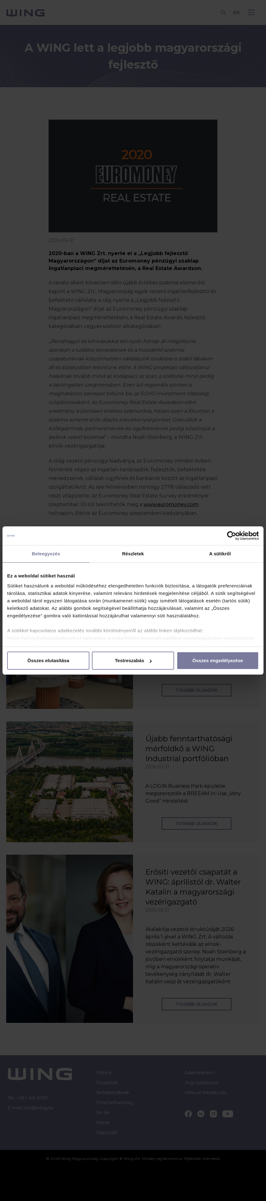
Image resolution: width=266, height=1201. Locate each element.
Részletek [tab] (133, 553)
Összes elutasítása (48, 660)
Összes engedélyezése (217, 660)
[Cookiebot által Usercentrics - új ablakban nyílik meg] (231, 535)
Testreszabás (133, 660)
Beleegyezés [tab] (46, 553)
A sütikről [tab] (220, 553)
